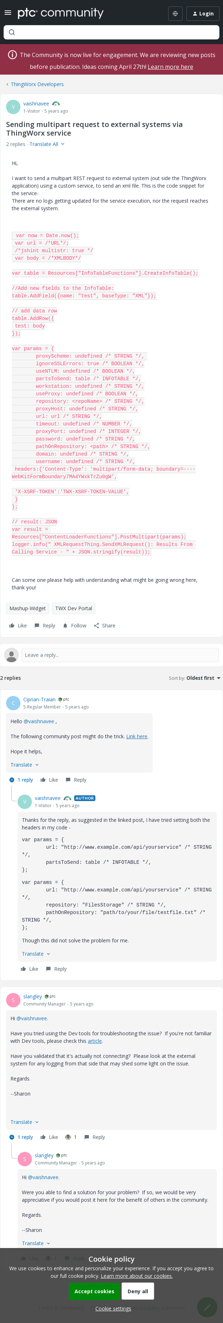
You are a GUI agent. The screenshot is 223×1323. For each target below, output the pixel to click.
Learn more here (170, 67)
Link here (136, 736)
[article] (111, 741)
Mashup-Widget (27, 608)
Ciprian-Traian (39, 699)
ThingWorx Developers (37, 84)
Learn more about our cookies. (137, 1275)
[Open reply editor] (111, 655)
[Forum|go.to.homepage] (61, 13)
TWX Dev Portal (73, 608)
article (95, 1040)
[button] (8, 14)
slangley (32, 996)
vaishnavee (36, 103)
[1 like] (71, 1137)
